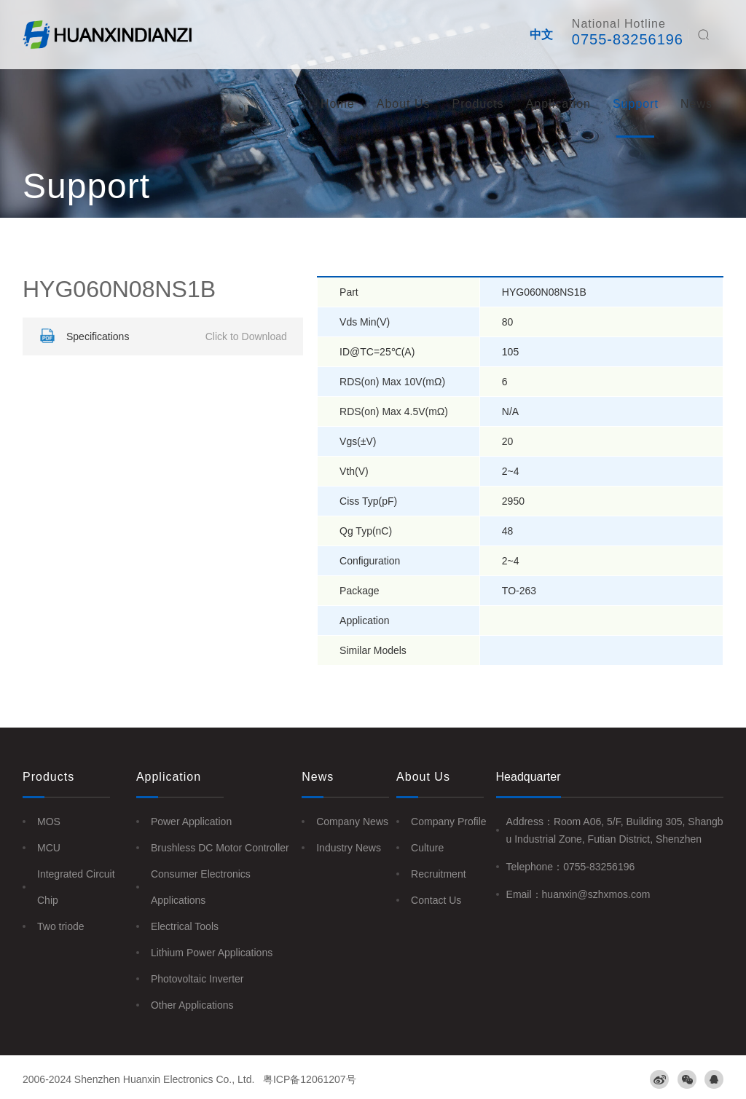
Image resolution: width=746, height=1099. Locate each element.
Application (558, 104)
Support (636, 104)
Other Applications (192, 1005)
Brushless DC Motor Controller (220, 848)
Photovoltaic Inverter (197, 979)
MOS (48, 821)
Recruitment (438, 874)
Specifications (161, 336)
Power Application (191, 821)
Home (338, 104)
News (696, 104)
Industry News (348, 848)
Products (478, 104)
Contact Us (436, 900)
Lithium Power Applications (211, 952)
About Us (404, 104)
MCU (48, 848)
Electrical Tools (185, 926)
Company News (352, 821)
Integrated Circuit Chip (76, 887)
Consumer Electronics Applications (201, 887)
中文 (541, 34)
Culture (427, 848)
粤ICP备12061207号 (309, 1079)
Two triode (61, 926)
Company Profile (449, 821)
